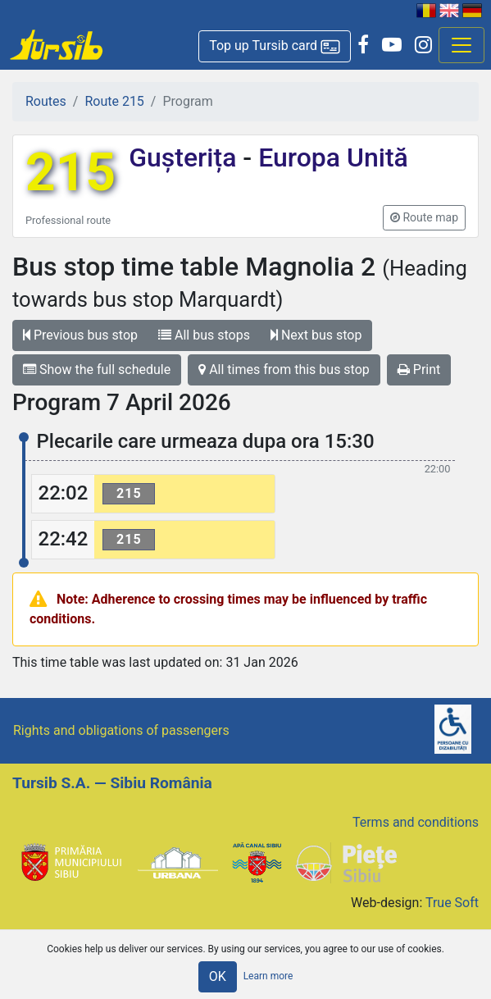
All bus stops (204, 335)
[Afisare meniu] (461, 45)
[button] (274, 46)
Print (419, 369)
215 (70, 172)
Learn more (268, 976)
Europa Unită (330, 157)
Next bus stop (316, 335)
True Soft (452, 902)
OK (217, 976)
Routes (45, 101)
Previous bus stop (80, 335)
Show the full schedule (96, 369)
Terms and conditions (415, 822)
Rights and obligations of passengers (121, 730)
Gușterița (186, 157)
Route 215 (113, 101)
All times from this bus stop (284, 369)
